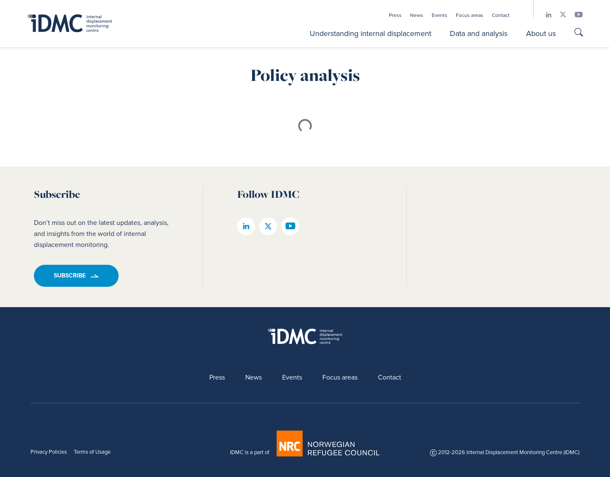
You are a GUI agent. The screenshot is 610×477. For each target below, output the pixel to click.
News (416, 15)
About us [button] (541, 33)
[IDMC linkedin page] (544, 14)
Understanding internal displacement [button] (370, 33)
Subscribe (70, 275)
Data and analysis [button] (478, 33)
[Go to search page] (578, 33)
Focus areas (469, 15)
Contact (501, 15)
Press (395, 15)
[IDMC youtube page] (574, 14)
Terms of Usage (92, 452)
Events (439, 15)
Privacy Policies (48, 452)
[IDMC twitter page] (559, 14)
